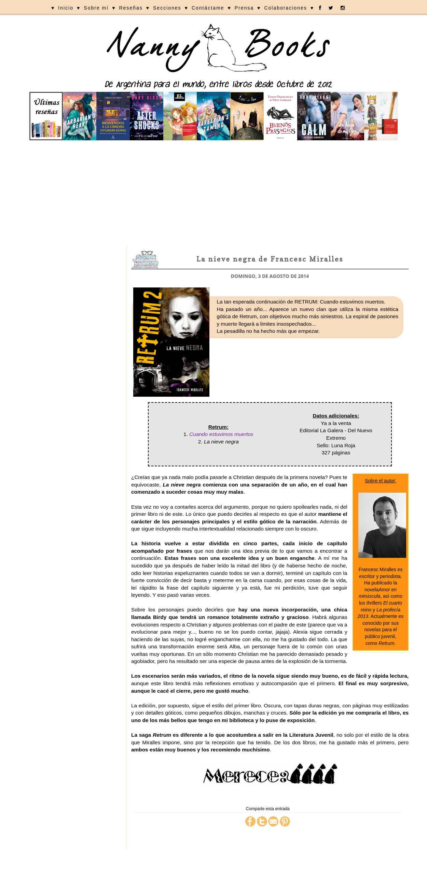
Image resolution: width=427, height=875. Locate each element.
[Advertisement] (213, 193)
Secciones (167, 8)
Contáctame (208, 8)
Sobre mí (96, 8)
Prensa (244, 8)
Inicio (65, 8)
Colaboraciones (285, 8)
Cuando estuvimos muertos (221, 434)
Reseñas (130, 8)
